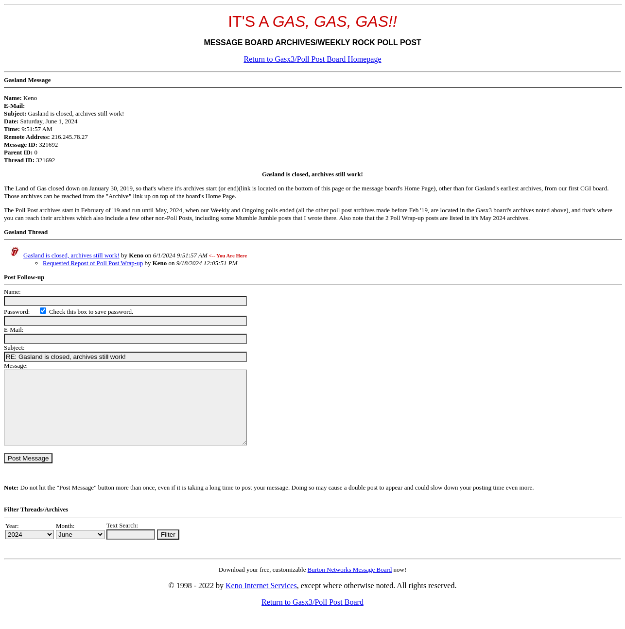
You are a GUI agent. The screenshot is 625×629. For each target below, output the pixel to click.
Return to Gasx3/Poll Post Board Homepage (312, 59)
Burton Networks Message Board (350, 584)
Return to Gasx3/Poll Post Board (312, 616)
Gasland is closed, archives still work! (71, 255)
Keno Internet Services (261, 600)
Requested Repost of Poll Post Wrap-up (93, 263)
